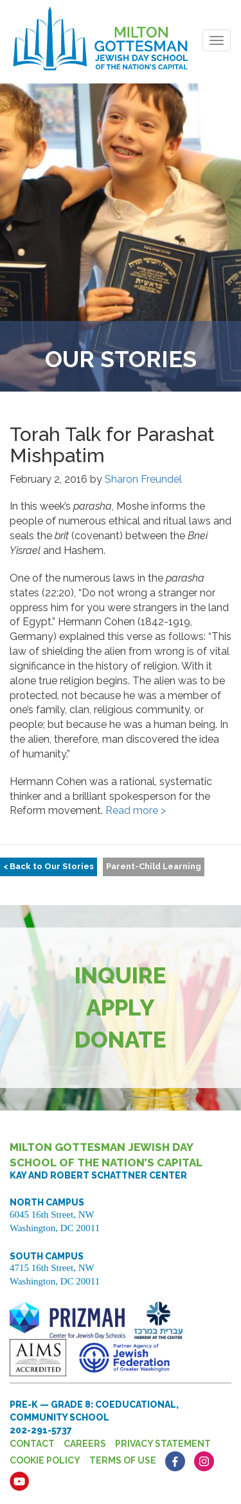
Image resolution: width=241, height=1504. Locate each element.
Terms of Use (122, 1460)
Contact (32, 1444)
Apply (120, 1007)
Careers (85, 1444)
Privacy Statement (163, 1444)
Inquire (120, 975)
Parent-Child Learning (153, 866)
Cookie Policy (45, 1460)
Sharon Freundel (143, 479)
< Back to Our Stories (48, 866)
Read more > (135, 810)
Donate (120, 1039)
